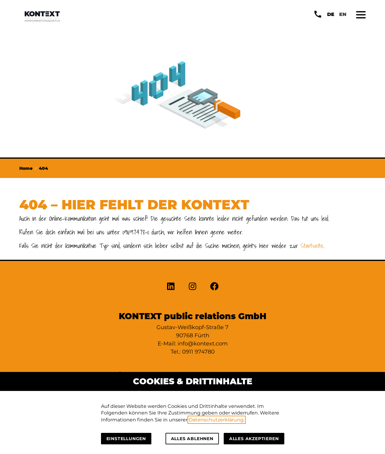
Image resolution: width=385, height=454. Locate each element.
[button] (361, 14)
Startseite (312, 246)
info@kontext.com (203, 343)
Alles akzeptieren (254, 438)
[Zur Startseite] (42, 16)
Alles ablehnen (192, 438)
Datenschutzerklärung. (217, 420)
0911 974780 (198, 351)
